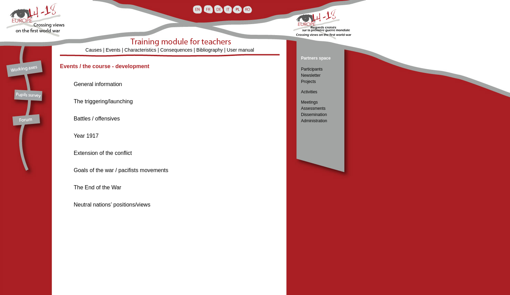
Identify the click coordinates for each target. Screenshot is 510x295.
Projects (308, 81)
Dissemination (314, 114)
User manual (240, 50)
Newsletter (311, 75)
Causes (93, 50)
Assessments (313, 108)
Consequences (176, 50)
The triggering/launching (103, 101)
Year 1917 (86, 136)
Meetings (309, 102)
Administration (314, 120)
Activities (309, 91)
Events (113, 50)
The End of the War (97, 187)
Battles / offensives (97, 119)
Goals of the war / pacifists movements (121, 170)
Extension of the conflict (103, 153)
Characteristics (140, 50)
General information (98, 84)
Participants (312, 69)
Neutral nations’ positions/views (112, 205)
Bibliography (209, 50)
